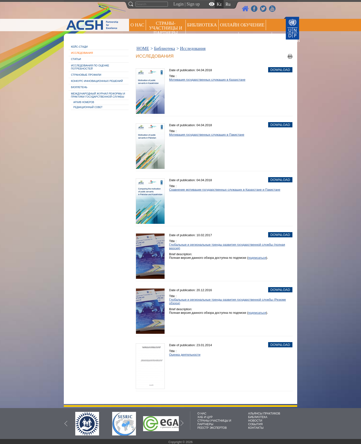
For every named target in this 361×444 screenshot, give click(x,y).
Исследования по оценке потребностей (90, 67)
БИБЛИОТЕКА (257, 417)
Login (178, 4)
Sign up (193, 4)
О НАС (137, 24)
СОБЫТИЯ (255, 424)
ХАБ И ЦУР (205, 417)
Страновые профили (86, 74)
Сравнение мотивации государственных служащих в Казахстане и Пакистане (224, 189)
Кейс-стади (79, 46)
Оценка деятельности (185, 354)
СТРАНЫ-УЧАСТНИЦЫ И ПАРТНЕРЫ (165, 28)
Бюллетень (79, 87)
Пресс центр (255, 37)
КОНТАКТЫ (256, 427)
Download (280, 70)
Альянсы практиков (212, 37)
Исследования (82, 52)
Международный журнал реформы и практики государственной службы (98, 95)
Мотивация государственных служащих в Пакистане (206, 134)
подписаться (257, 257)
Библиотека (202, 24)
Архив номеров (83, 102)
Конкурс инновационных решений (97, 81)
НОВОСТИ (255, 420)
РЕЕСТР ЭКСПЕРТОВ (281, 38)
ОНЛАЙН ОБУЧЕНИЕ (242, 24)
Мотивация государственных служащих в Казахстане (207, 79)
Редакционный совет (87, 107)
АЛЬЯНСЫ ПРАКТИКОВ (264, 413)
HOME (142, 48)
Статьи (76, 59)
